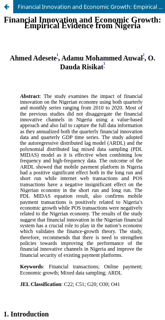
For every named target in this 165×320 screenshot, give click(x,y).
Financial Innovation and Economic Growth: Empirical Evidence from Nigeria (91, 7)
